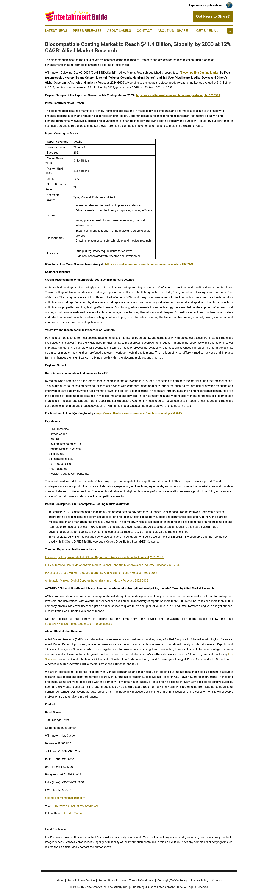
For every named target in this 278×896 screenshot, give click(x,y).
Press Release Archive (81, 880)
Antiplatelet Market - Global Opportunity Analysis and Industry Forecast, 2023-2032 (96, 580)
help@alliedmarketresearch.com (65, 798)
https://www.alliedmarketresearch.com (76, 805)
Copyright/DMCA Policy (172, 880)
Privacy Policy (199, 880)
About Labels (119, 30)
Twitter (78, 813)
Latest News (56, 30)
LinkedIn (68, 813)
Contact (144, 30)
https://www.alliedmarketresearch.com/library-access (78, 623)
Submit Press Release (112, 880)
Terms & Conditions (141, 880)
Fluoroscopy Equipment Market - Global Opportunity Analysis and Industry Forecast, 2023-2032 (104, 557)
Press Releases (87, 30)
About (60, 880)
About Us (166, 30)
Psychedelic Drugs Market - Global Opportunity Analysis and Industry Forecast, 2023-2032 (101, 572)
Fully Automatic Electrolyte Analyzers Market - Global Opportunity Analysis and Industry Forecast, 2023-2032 (112, 565)
